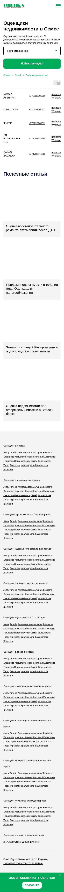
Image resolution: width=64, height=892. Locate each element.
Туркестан (15, 465)
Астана (30, 452)
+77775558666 (37, 138)
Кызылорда (49, 456)
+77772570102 (37, 123)
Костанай (38, 456)
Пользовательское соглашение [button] (23, 863)
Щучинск (34, 842)
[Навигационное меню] (58, 5)
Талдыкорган (44, 461)
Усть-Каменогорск (39, 465)
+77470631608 (37, 154)
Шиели (25, 842)
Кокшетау (20, 456)
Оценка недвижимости (36, 75)
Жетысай (8, 842)
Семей (18, 75)
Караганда (8, 456)
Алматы (22, 452)
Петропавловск (22, 461)
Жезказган (47, 452)
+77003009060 (37, 96)
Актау (6, 452)
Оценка (7, 75)
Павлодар (8, 461)
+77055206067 (37, 109)
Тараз (6, 465)
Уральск (25, 465)
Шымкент (8, 469)
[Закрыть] (60, 875)
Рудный (17, 842)
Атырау (38, 452)
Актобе (13, 452)
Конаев (28, 456)
